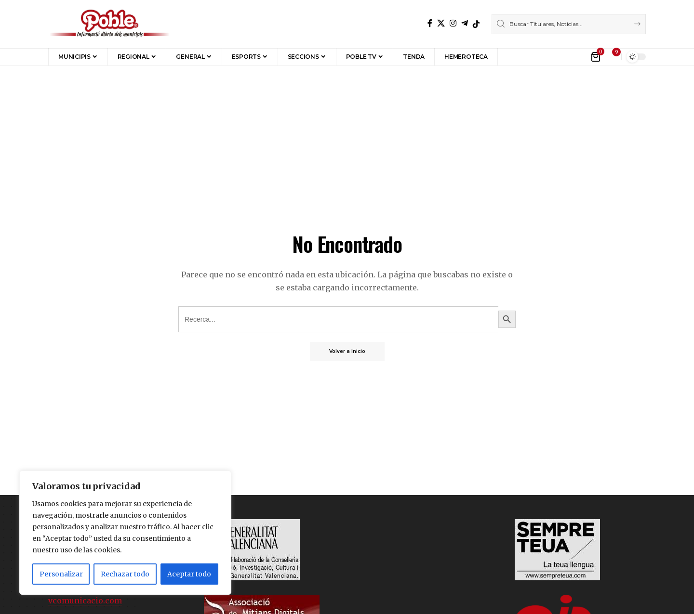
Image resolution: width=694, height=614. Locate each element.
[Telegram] (464, 23)
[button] (512, 56)
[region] (125, 532)
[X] (441, 23)
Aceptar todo (189, 574)
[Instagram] (453, 23)
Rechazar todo (125, 574)
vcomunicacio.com (85, 600)
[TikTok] (476, 24)
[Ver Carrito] (596, 57)
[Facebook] (430, 23)
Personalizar (61, 574)
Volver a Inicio (347, 351)
